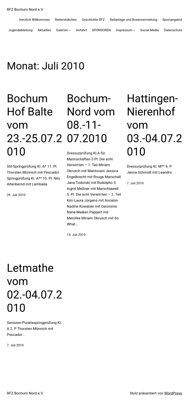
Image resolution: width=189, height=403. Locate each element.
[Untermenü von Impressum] (134, 30)
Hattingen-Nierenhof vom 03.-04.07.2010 (154, 125)
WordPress (173, 393)
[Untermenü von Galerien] (70, 30)
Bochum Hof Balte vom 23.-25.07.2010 (34, 125)
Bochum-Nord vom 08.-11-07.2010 (91, 118)
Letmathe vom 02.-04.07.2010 (34, 287)
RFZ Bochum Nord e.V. (25, 9)
